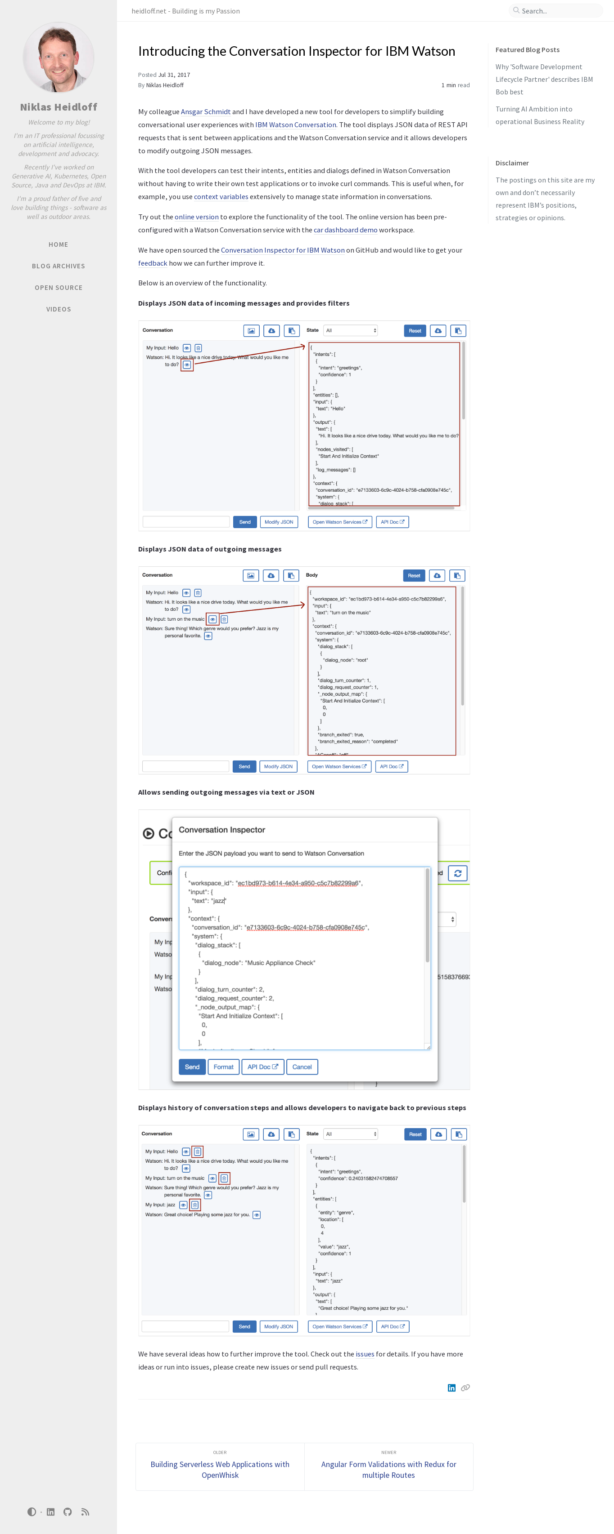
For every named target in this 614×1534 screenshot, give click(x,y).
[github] (68, 1512)
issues (365, 1353)
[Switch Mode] (32, 1512)
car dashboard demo (346, 229)
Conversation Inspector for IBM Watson (283, 249)
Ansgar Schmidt (206, 111)
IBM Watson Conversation (295, 124)
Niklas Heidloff (59, 107)
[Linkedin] (452, 1388)
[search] (559, 11)
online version (197, 216)
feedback (152, 262)
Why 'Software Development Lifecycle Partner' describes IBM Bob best (544, 79)
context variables (221, 196)
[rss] (85, 1512)
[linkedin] (50, 1512)
